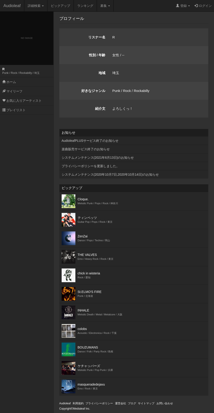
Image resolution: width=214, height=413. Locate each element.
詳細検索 (36, 6)
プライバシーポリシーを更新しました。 (90, 166)
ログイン (203, 6)
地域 (102, 73)
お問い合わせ (164, 403)
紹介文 (100, 108)
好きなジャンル (93, 91)
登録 (183, 6)
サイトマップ (146, 403)
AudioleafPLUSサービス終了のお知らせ (90, 140)
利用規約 (78, 403)
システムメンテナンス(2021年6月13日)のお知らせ (98, 157)
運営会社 (120, 403)
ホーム (9, 82)
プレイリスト (14, 110)
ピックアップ (60, 6)
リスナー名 (96, 37)
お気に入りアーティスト (22, 100)
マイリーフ (12, 91)
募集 (105, 6)
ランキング (85, 6)
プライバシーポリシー (99, 403)
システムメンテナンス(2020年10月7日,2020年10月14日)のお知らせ (110, 174)
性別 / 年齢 (97, 55)
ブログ (132, 403)
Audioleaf (12, 5)
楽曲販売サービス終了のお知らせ (86, 149)
